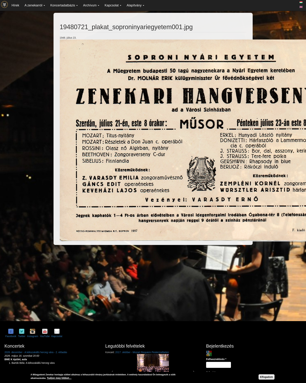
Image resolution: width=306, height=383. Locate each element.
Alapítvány (135, 5)
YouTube (45, 336)
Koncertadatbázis (64, 5)
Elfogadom (266, 377)
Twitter (21, 336)
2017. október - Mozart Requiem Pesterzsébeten (142, 352)
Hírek (15, 5)
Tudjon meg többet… (59, 378)
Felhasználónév (216, 359)
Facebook (10, 336)
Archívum (91, 5)
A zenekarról (35, 5)
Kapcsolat (113, 5)
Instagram (32, 336)
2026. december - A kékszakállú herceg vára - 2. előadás (35, 352)
